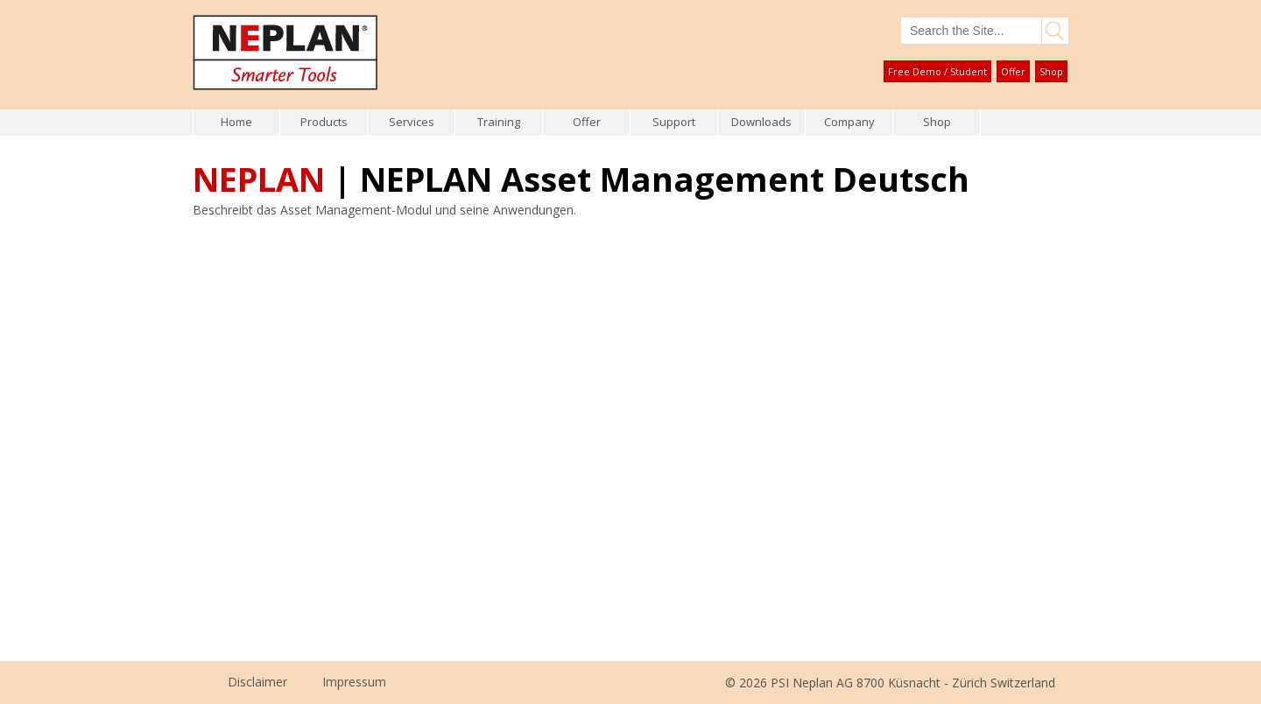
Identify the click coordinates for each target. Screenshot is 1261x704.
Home (236, 122)
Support (673, 122)
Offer (1013, 71)
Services (411, 122)
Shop (1051, 71)
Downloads (761, 122)
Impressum (354, 681)
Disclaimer (257, 681)
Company (849, 122)
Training (498, 122)
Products (324, 122)
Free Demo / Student (937, 71)
